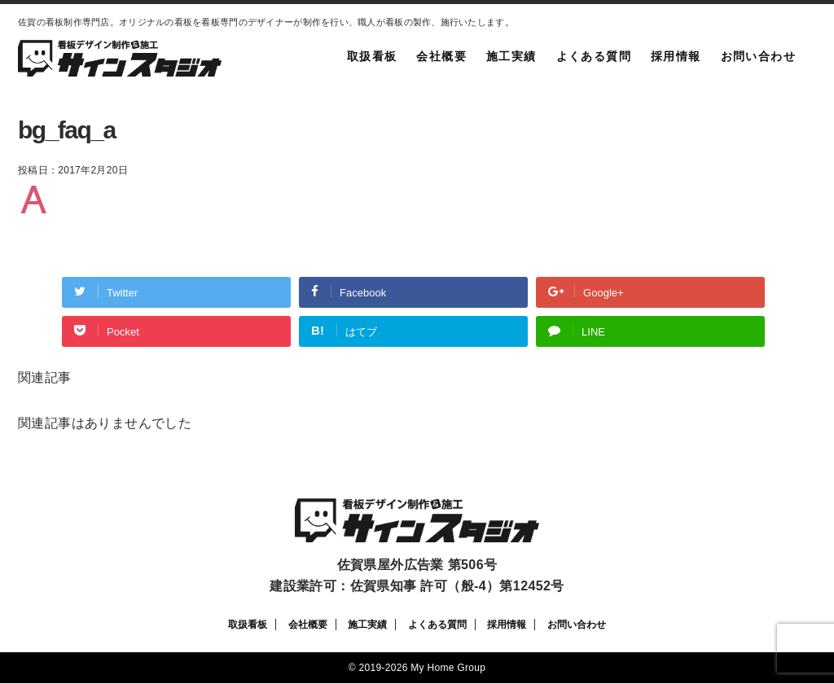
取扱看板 (372, 56)
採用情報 (676, 56)
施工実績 (511, 56)
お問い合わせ (758, 56)
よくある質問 (593, 56)
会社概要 (441, 56)
